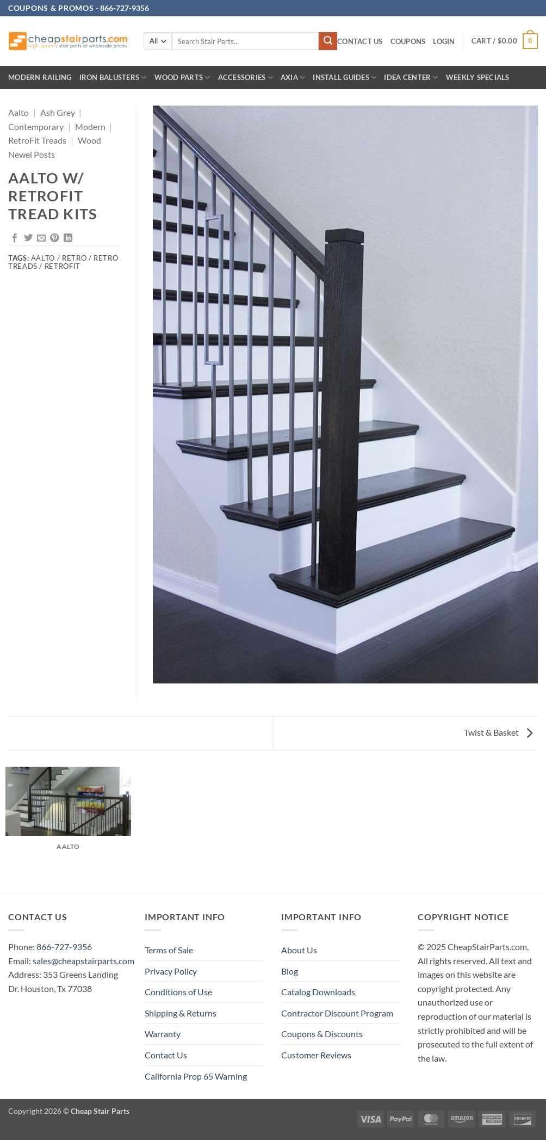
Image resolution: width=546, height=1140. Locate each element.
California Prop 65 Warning (196, 1076)
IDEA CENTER (411, 77)
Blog (289, 971)
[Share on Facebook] (14, 238)
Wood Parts (182, 77)
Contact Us (360, 41)
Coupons (408, 41)
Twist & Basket (498, 732)
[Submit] (328, 41)
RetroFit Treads (37, 140)
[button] (444, 41)
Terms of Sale (169, 950)
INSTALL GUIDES (344, 77)
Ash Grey (57, 112)
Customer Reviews (316, 1055)
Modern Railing (40, 77)
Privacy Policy (171, 971)
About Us (299, 950)
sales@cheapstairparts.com (83, 961)
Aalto (18, 112)
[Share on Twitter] (28, 238)
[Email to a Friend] (41, 238)
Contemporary (36, 126)
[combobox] (245, 41)
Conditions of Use (178, 992)
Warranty (163, 1033)
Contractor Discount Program (337, 1013)
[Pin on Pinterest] (54, 238)
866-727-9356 (64, 946)
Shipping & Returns (180, 1013)
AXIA (293, 77)
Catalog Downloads (318, 992)
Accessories (245, 77)
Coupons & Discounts (322, 1033)
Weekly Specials (478, 77)
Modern (90, 126)
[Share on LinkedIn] (68, 238)
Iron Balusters (113, 77)
